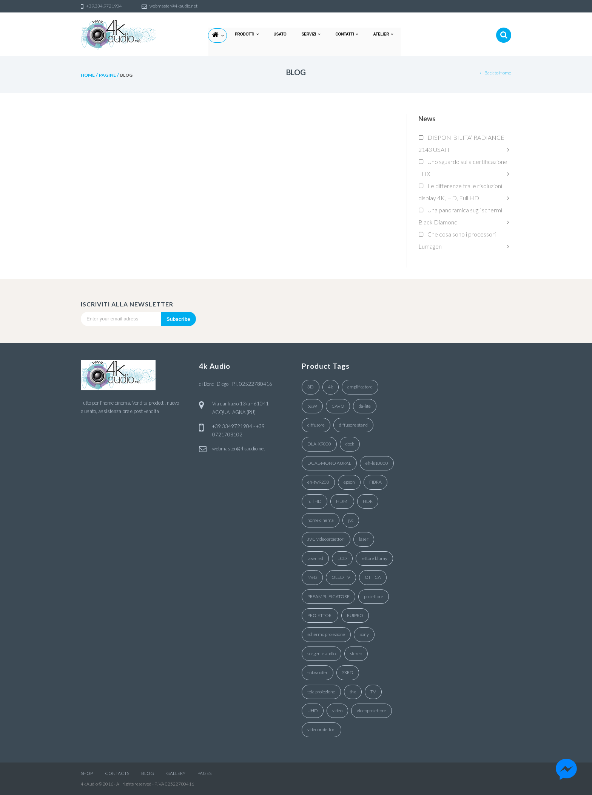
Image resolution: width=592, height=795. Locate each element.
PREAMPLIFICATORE (328, 596)
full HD (314, 501)
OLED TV (340, 577)
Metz (312, 577)
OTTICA (373, 577)
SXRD (347, 672)
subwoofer (317, 672)
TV (373, 691)
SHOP (87, 773)
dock (349, 444)
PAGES (204, 773)
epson (349, 482)
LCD (342, 558)
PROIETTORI (320, 615)
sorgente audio (321, 653)
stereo (356, 653)
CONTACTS (117, 773)
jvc (350, 520)
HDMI (342, 501)
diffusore (316, 425)
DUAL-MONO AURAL (329, 463)
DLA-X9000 (319, 444)
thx (353, 691)
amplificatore (360, 387)
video (337, 710)
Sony (364, 634)
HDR (368, 501)
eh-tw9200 (318, 482)
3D (310, 387)
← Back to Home (495, 73)
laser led (315, 558)
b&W (312, 406)
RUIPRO (355, 615)
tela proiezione (321, 691)
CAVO (337, 406)
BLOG (147, 773)
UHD (312, 710)
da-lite (365, 406)
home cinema (320, 520)
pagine (107, 75)
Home (88, 75)
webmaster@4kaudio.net (238, 448)
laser (363, 539)
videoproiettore (371, 710)
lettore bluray (374, 558)
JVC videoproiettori (326, 539)
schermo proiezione (326, 634)
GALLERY (175, 773)
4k (330, 387)
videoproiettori (321, 729)
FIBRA (375, 482)
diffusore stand (353, 425)
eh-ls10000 (376, 463)
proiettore (373, 596)
